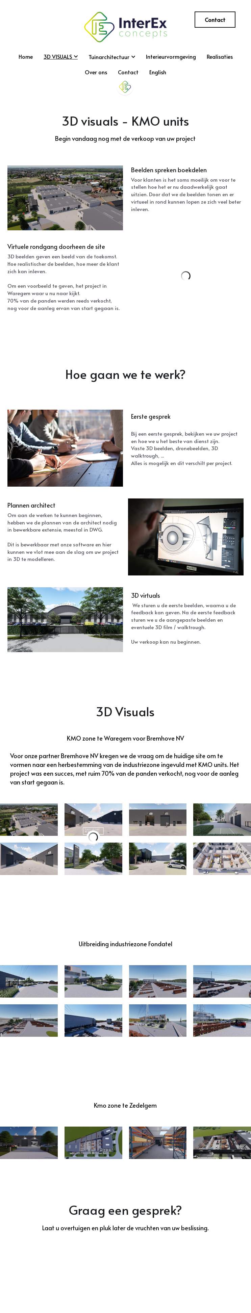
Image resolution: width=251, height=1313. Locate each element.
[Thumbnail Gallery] (29, 827)
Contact (215, 19)
